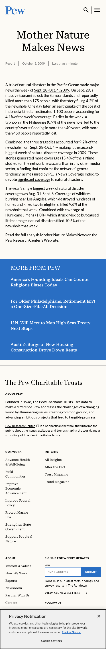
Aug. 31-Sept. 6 (41, 193)
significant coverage (34, 179)
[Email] (63, 572)
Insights (51, 451)
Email (48, 565)
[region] (53, 629)
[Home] (43, 382)
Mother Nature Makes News (63, 234)
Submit (91, 571)
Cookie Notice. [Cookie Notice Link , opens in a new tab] (71, 632)
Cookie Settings (51, 641)
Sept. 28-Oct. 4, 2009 (51, 90)
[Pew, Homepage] (15, 9)
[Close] (99, 616)
